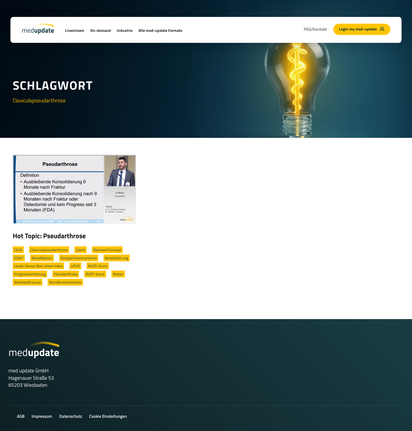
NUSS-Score (97, 266)
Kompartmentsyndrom (79, 258)
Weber (118, 274)
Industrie (125, 30)
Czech (80, 250)
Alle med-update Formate (160, 30)
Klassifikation (42, 258)
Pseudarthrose (66, 274)
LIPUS (75, 266)
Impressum (42, 416)
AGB (21, 416)
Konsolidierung (116, 258)
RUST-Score (95, 274)
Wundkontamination (65, 282)
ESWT (18, 258)
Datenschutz (70, 416)
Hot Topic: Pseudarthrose (49, 236)
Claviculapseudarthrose (49, 250)
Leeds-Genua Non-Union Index (38, 266)
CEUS (18, 250)
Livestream (74, 30)
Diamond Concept (107, 250)
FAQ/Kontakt (315, 29)
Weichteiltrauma (27, 282)
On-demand (100, 30)
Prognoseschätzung (30, 274)
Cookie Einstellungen (108, 416)
